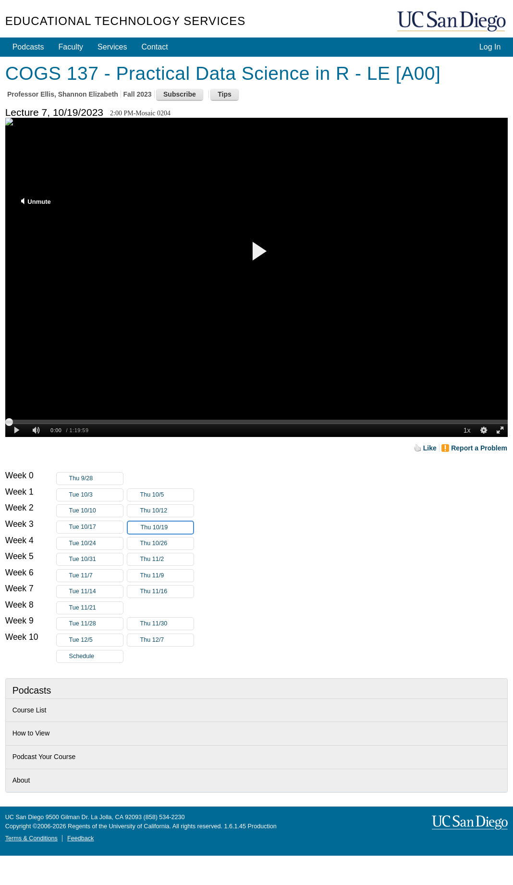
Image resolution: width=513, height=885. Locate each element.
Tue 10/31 (96, 559)
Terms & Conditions (31, 838)
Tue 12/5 (96, 640)
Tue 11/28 (96, 624)
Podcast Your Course (44, 756)
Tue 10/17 (96, 527)
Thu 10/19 (166, 528)
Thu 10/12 (167, 511)
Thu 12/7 (167, 640)
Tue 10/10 (96, 511)
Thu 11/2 (167, 559)
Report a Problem (479, 448)
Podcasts (28, 47)
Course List (29, 710)
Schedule (82, 656)
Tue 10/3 (96, 495)
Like (430, 448)
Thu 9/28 (96, 479)
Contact (154, 47)
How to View (31, 733)
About (21, 780)
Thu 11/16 (167, 592)
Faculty (71, 47)
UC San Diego (452, 22)
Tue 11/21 (96, 608)
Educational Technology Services (125, 20)
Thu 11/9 (167, 576)
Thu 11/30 (167, 624)
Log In (490, 47)
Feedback (80, 838)
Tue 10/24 (96, 543)
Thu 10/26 (167, 543)
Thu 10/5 (167, 495)
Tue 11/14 (96, 592)
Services (112, 47)
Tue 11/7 (96, 576)
